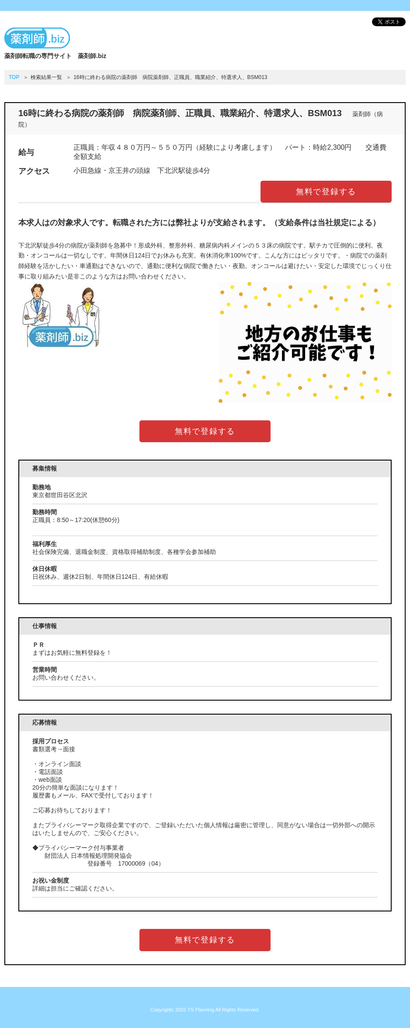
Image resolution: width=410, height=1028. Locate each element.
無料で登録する (326, 191)
